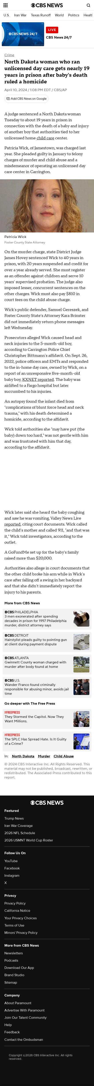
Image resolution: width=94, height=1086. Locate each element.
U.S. (7, 15)
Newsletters (13, 953)
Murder (44, 756)
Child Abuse (64, 756)
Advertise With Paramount (24, 1010)
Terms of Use (14, 925)
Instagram (11, 875)
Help (8, 1025)
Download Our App (19, 968)
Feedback (12, 1032)
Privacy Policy (15, 903)
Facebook (12, 868)
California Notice (17, 910)
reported (12, 524)
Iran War (20, 15)
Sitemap (10, 982)
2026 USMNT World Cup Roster (28, 840)
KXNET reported (38, 379)
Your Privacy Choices (20, 918)
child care (45, 138)
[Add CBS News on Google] (26, 99)
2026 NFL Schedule (19, 833)
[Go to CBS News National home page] (47, 5)
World (59, 15)
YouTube (11, 861)
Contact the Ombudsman (23, 1039)
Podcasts (11, 960)
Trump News (14, 818)
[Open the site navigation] (17, 5)
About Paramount (17, 1003)
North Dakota (23, 756)
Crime (9, 55)
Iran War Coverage (18, 826)
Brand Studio (14, 975)
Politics (73, 15)
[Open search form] (88, 5)
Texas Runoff (41, 15)
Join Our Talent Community (25, 1017)
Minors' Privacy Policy (21, 932)
